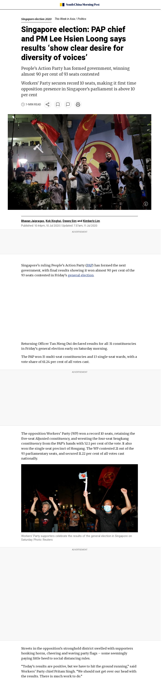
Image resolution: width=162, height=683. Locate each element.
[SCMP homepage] (80, 5)
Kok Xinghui (53, 220)
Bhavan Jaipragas (32, 220)
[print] (77, 104)
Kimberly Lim (91, 220)
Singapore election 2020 (36, 19)
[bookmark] (57, 104)
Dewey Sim (70, 220)
